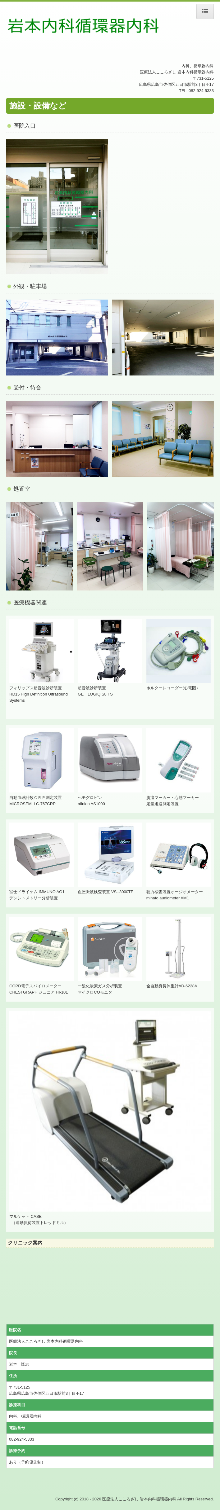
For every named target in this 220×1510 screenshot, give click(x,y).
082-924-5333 (201, 90)
